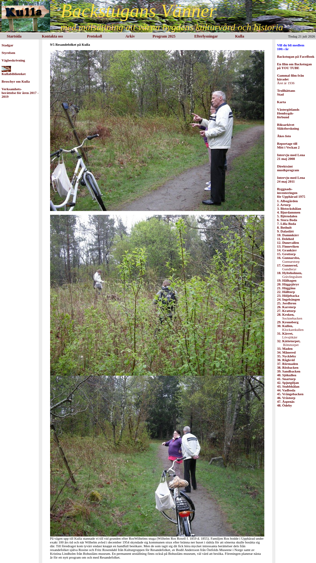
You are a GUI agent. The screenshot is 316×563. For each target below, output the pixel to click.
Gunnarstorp (288, 259)
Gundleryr (287, 267)
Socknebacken (289, 316)
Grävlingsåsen (289, 275)
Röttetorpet (288, 343)
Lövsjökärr (287, 335)
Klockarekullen (290, 327)
